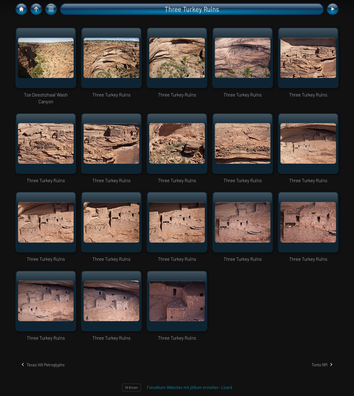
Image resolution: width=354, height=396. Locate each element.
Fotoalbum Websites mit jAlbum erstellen (182, 387)
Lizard (226, 387)
